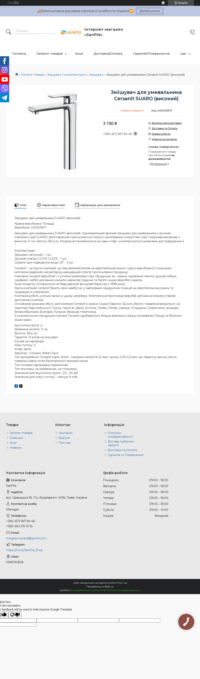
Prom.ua (121, 582)
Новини (15, 447)
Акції (79, 53)
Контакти (65, 433)
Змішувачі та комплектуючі (66, 75)
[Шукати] (8, 32)
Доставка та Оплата (122, 450)
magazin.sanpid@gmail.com (26, 538)
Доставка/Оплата (108, 53)
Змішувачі (96, 75)
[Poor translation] (14, 614)
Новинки (16, 438)
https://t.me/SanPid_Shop (24, 550)
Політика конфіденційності (120, 434)
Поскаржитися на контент (86, 590)
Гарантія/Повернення (151, 53)
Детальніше (149, 11)
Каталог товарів (50, 53)
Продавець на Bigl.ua (100, 586)
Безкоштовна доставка (167, 123)
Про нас (65, 443)
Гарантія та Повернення (125, 455)
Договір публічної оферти (121, 443)
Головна (19, 53)
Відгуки (64, 438)
